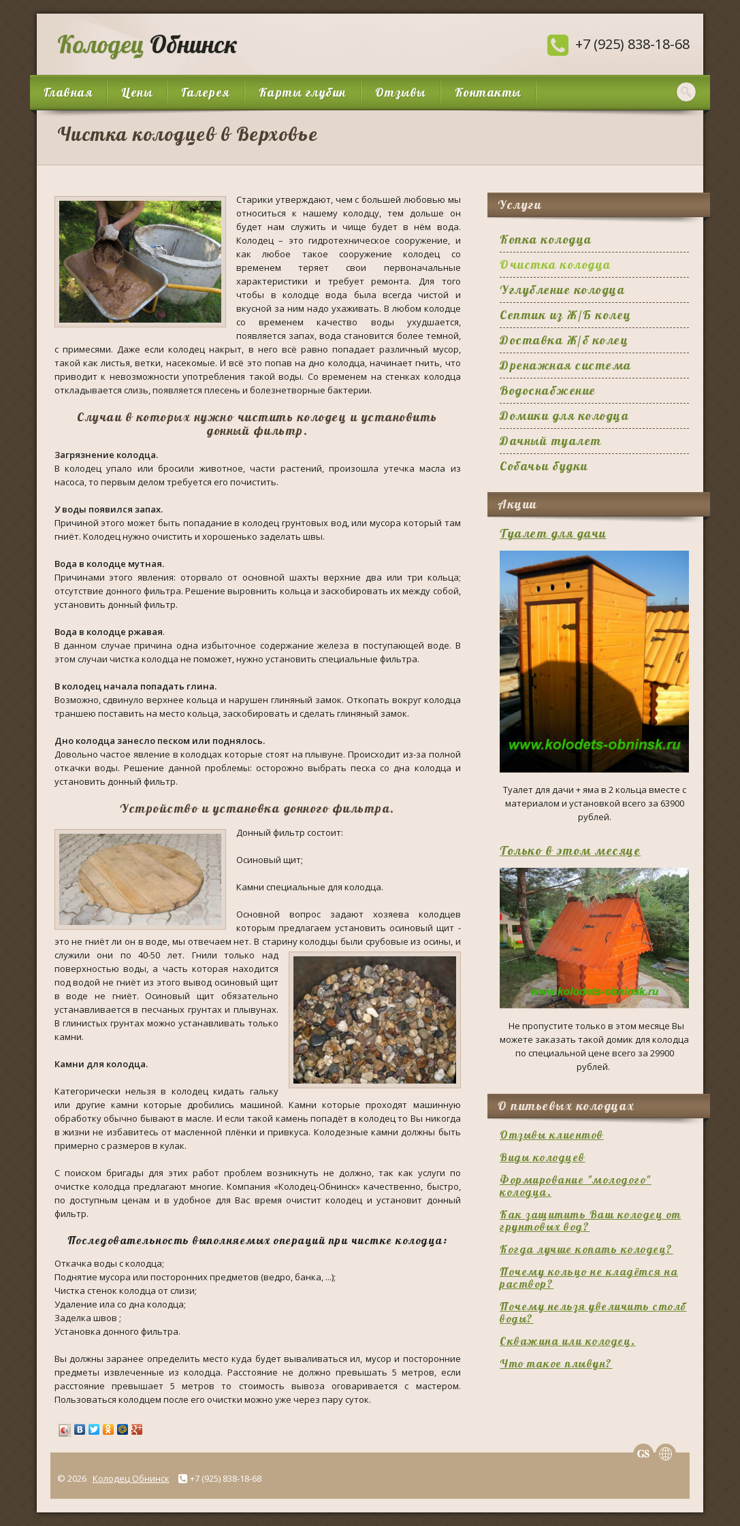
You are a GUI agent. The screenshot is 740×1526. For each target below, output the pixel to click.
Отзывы (400, 92)
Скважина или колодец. (568, 1341)
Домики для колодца (564, 415)
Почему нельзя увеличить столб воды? (593, 1312)
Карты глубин (303, 92)
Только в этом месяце (570, 850)
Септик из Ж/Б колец (566, 315)
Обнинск (144, 44)
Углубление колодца (562, 289)
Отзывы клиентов (552, 1134)
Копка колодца (546, 239)
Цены (136, 92)
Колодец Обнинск (131, 1478)
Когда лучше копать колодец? (586, 1249)
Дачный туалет (551, 441)
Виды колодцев (542, 1157)
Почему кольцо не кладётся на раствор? (589, 1277)
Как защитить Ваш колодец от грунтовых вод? (590, 1220)
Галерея (205, 92)
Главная (68, 92)
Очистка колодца (555, 264)
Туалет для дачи (553, 533)
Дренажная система (566, 365)
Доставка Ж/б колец (564, 340)
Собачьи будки (544, 466)
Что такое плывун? (556, 1363)
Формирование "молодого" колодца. (575, 1186)
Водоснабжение (548, 390)
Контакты (488, 92)
